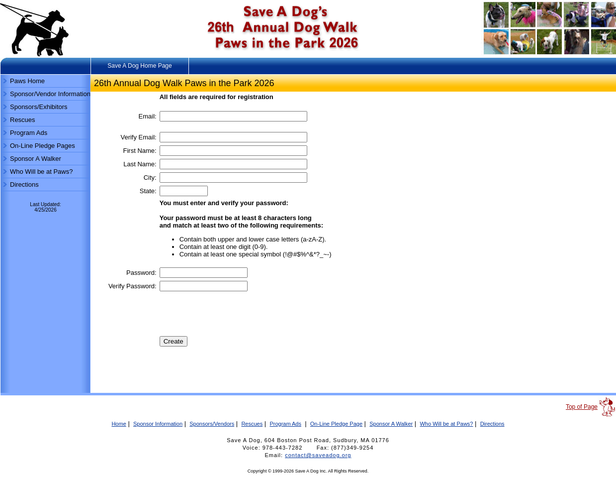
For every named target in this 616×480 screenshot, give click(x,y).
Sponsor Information (157, 424)
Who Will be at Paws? (41, 171)
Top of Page (582, 406)
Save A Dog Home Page (139, 65)
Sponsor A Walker (35, 158)
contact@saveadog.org (318, 455)
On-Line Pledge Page (336, 424)
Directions (24, 184)
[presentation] (235, 313)
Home (118, 424)
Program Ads (28, 132)
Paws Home (27, 81)
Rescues (22, 119)
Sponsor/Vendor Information (50, 94)
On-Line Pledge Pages (42, 145)
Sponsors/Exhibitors (39, 107)
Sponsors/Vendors (211, 424)
